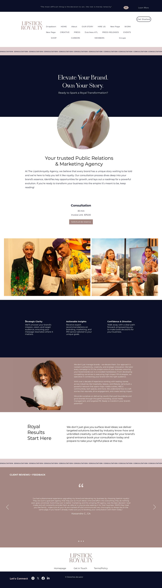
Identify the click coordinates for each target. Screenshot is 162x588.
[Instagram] (33, 578)
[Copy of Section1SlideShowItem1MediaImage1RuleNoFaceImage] (81, 541)
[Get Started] (144, 19)
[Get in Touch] (80, 568)
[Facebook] (43, 578)
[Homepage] (60, 568)
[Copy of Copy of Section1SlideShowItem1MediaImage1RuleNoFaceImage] (83, 541)
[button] (51, 26)
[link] (81, 205)
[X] (38, 578)
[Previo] (7, 507)
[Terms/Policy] (101, 568)
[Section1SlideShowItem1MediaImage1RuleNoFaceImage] (78, 541)
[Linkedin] (48, 578)
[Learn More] (143, 7)
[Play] (126, 7)
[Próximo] (154, 507)
